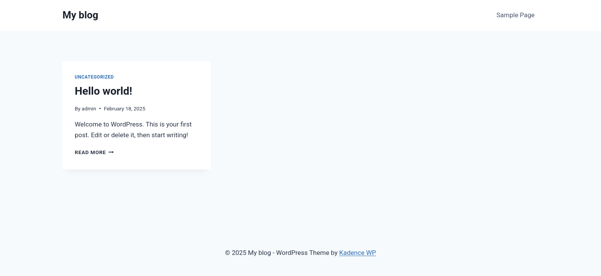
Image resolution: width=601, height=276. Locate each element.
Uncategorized (94, 77)
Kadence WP (357, 252)
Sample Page (515, 15)
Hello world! (103, 91)
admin (89, 108)
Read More (94, 152)
